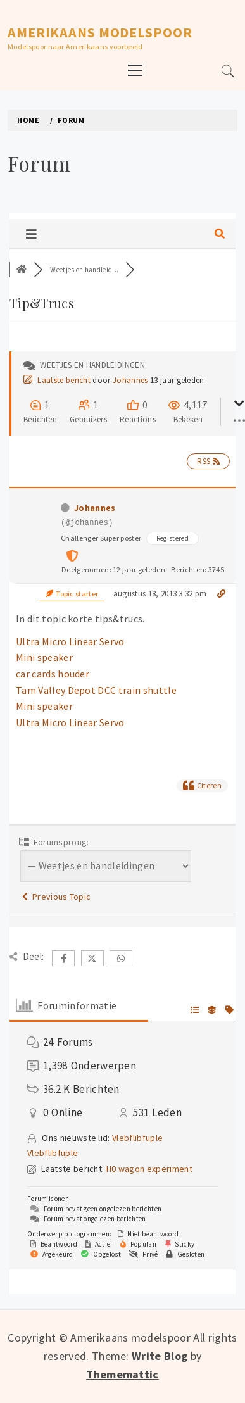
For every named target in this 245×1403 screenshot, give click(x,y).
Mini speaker (44, 657)
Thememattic (122, 1374)
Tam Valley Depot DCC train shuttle (96, 690)
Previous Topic (56, 896)
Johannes (130, 380)
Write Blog (159, 1356)
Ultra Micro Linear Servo (70, 641)
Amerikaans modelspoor (100, 32)
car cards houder (52, 673)
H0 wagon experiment (149, 1168)
